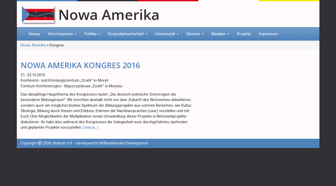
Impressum (268, 34)
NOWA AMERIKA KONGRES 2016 (80, 65)
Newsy (34, 34)
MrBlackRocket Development (124, 143)
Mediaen (220, 34)
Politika (92, 34)
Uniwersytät (167, 34)
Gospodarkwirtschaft (127, 34)
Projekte (244, 34)
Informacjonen (62, 34)
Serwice (195, 34)
